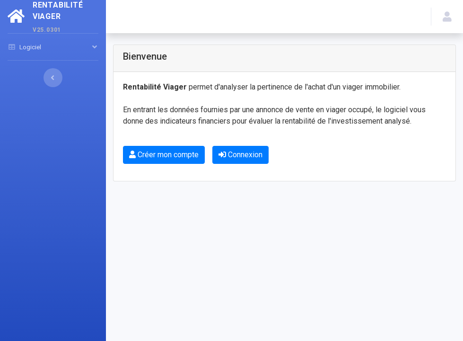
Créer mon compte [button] (164, 154)
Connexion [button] (240, 154)
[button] (447, 16)
